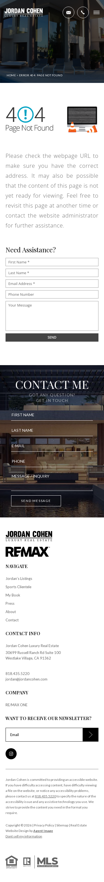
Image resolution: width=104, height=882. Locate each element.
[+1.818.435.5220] (83, 12)
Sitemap (62, 825)
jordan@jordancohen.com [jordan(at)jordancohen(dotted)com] (26, 679)
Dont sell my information (24, 836)
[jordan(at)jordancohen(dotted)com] (68, 12)
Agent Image (43, 831)
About (11, 611)
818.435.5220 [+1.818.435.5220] (17, 673)
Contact (12, 620)
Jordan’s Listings (19, 578)
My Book (13, 595)
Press (10, 603)
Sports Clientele (18, 587)
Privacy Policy (44, 825)
